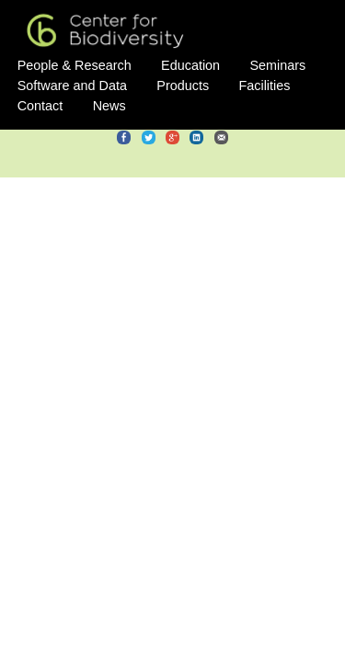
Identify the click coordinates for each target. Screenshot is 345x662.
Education (190, 65)
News (109, 105)
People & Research (74, 65)
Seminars (278, 65)
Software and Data (72, 85)
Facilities (264, 85)
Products (182, 85)
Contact (40, 105)
